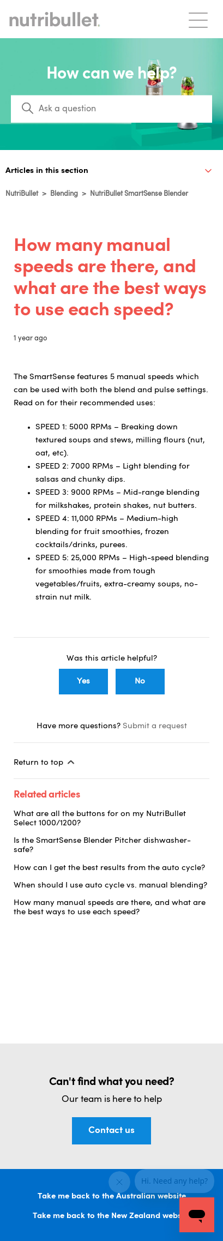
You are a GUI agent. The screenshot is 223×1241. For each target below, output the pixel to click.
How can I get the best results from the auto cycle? (109, 868)
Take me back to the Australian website (112, 1196)
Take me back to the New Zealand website (112, 1216)
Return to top (45, 762)
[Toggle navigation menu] (198, 19)
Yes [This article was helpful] (83, 682)
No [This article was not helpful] (140, 682)
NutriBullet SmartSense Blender (139, 193)
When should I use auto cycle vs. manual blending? (110, 886)
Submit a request (155, 726)
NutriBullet (21, 193)
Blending (64, 193)
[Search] (111, 109)
